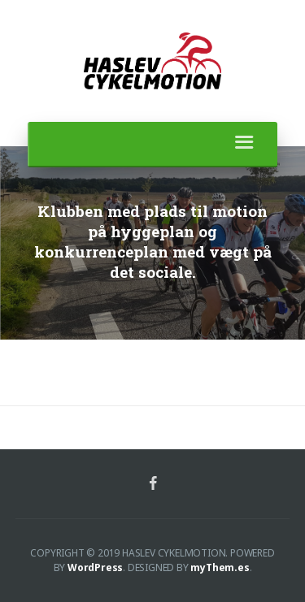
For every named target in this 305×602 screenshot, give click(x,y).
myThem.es (219, 567)
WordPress (95, 567)
